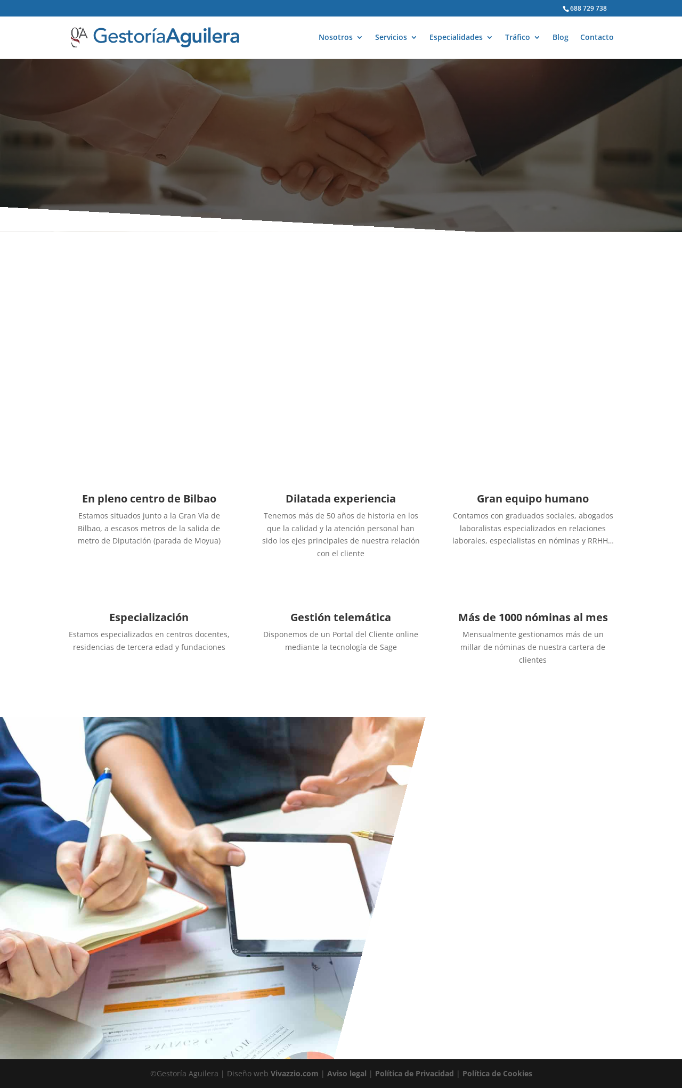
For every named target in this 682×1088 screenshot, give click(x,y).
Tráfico (517, 38)
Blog (561, 38)
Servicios (391, 38)
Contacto (597, 38)
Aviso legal (347, 1073)
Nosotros (336, 38)
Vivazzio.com (295, 1073)
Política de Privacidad (414, 1073)
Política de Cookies (497, 1073)
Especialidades (456, 38)
